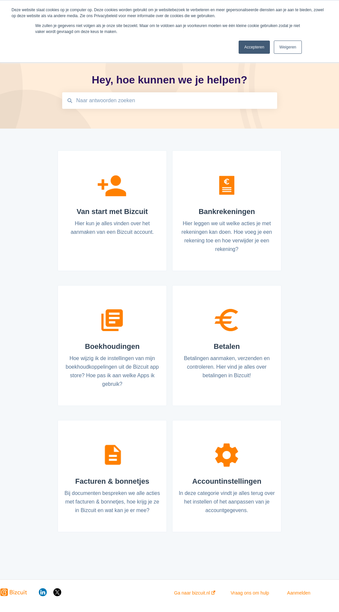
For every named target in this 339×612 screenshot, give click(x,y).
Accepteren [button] (254, 47)
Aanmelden (298, 593)
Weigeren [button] (287, 47)
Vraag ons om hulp (250, 593)
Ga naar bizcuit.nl (194, 593)
